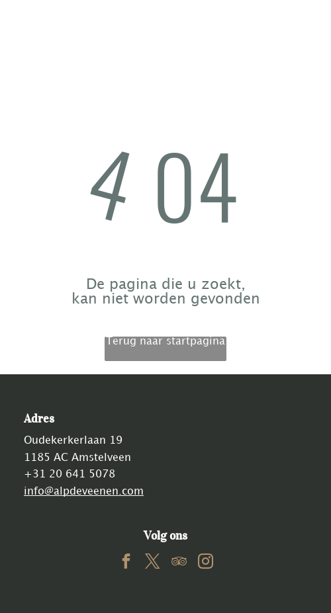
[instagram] (205, 563)
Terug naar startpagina (165, 342)
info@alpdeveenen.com (84, 492)
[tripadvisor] (179, 563)
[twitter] (152, 563)
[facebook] (126, 563)
